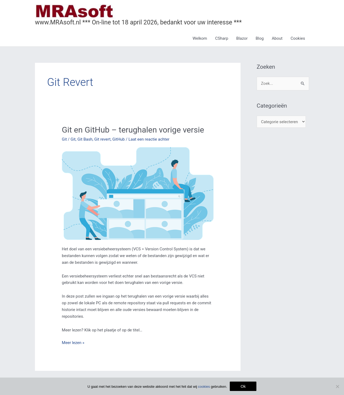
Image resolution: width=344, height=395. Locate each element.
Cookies (298, 38)
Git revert (102, 139)
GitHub (118, 139)
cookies (204, 387)
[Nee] (337, 386)
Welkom (200, 38)
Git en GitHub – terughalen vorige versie (133, 129)
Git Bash (84, 139)
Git (64, 139)
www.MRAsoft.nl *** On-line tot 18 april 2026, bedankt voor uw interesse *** (138, 22)
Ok (243, 386)
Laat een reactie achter (148, 139)
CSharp (221, 38)
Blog (260, 38)
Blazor (242, 38)
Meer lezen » (73, 342)
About (277, 38)
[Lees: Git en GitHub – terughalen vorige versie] (138, 193)
